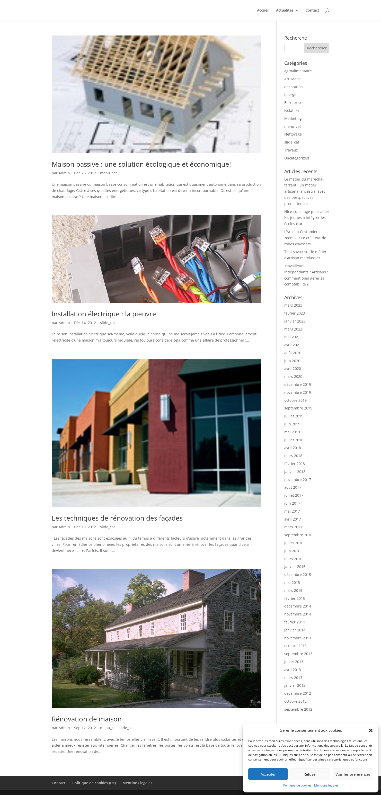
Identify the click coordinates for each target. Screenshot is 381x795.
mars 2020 (293, 376)
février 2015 (294, 598)
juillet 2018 (293, 439)
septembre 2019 (298, 408)
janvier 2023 (294, 321)
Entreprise (293, 102)
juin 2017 (292, 503)
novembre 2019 (297, 392)
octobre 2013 (295, 645)
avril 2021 (292, 344)
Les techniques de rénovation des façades (117, 518)
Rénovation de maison (87, 718)
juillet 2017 (293, 495)
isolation (291, 110)
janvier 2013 (294, 685)
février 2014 (294, 622)
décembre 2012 (297, 693)
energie (290, 94)
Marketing (293, 118)
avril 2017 (292, 519)
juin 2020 (292, 360)
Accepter (268, 774)
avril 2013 (292, 669)
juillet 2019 (293, 416)
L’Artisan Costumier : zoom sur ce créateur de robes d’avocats (305, 237)
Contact (312, 10)
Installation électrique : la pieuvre (104, 313)
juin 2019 (292, 424)
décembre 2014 (297, 606)
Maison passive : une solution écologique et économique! (141, 164)
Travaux (291, 150)
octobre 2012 (295, 701)
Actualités (285, 10)
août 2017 (292, 487)
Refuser (310, 774)
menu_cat (108, 173)
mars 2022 (293, 329)
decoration (293, 86)
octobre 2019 (295, 400)
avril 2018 (292, 447)
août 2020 (292, 352)
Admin (64, 173)
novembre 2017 (297, 479)
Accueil (263, 10)
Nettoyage (293, 134)
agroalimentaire (298, 70)
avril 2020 (292, 368)
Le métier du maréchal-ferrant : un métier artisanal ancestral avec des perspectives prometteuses (304, 191)
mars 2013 (293, 677)
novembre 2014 (297, 614)
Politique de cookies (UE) (94, 782)
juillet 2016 (293, 542)
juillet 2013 (293, 661)
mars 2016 (293, 558)
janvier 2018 (294, 471)
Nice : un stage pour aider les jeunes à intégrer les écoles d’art (306, 217)
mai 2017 (292, 511)
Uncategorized (296, 158)
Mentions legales (326, 785)
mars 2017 (293, 526)
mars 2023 (293, 305)
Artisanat (292, 78)
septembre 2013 (298, 653)
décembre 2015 (297, 574)
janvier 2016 (294, 566)
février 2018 (294, 463)
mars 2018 (293, 455)
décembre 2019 (297, 384)
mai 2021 (292, 336)
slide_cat (107, 322)
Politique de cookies (297, 785)
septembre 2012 (298, 709)
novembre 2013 (297, 638)
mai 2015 (292, 582)
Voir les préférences (352, 774)
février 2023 (294, 313)
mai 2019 (292, 432)
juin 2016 (292, 550)
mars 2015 (293, 590)
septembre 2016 (298, 534)
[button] (370, 730)
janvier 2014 (294, 630)
